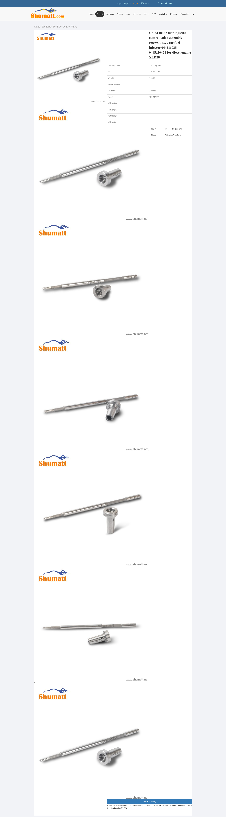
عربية (119, 3)
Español (127, 3)
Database (174, 14)
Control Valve (70, 26)
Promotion (184, 14)
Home (91, 14)
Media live (163, 14)
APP (154, 14)
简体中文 (145, 3)
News (128, 14)
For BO (57, 26)
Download (110, 14)
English (136, 3)
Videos (120, 14)
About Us (137, 14)
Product (100, 14)
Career (146, 14)
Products (46, 26)
